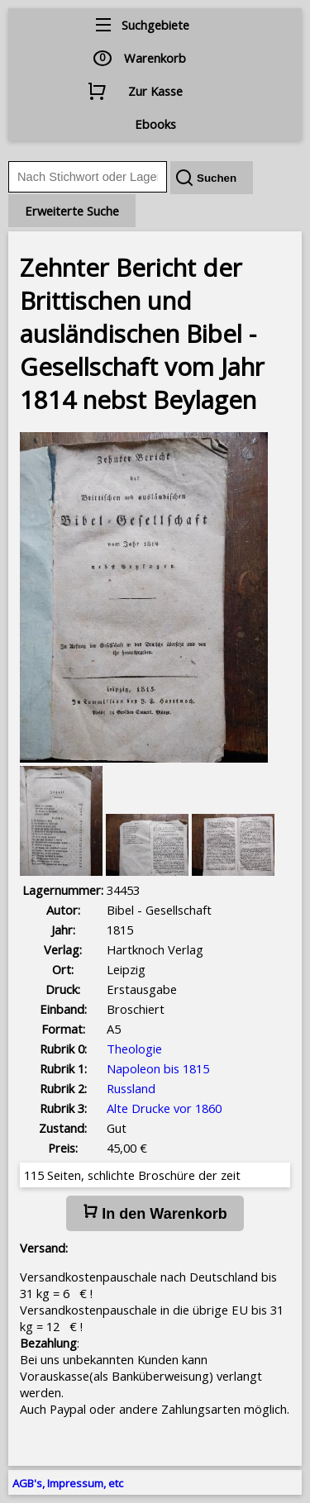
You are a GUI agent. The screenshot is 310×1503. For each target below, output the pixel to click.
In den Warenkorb (155, 1213)
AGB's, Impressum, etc (67, 1483)
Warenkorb (155, 58)
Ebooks (155, 124)
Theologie (134, 1048)
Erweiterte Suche (72, 210)
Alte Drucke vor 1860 (164, 1108)
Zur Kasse (155, 91)
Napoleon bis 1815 (158, 1068)
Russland (131, 1088)
